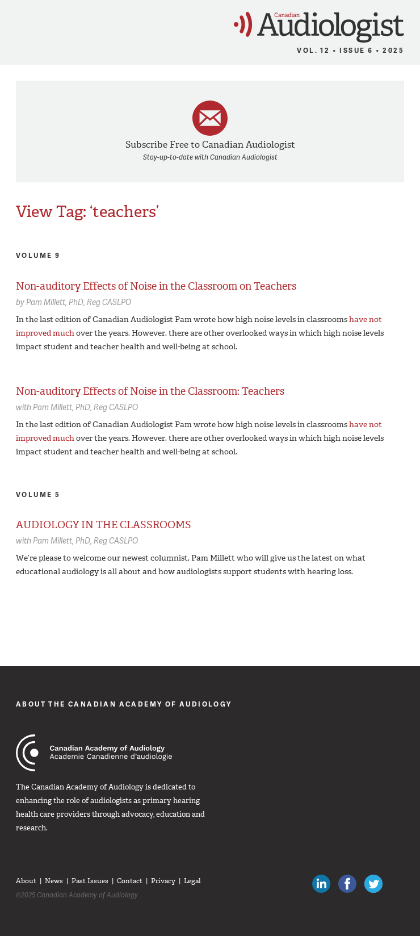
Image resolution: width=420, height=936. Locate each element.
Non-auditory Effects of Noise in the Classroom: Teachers (150, 391)
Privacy (163, 880)
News (54, 880)
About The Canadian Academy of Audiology (124, 704)
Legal (192, 880)
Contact (129, 880)
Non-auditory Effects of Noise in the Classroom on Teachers (156, 286)
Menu (14, 24)
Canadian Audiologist (319, 27)
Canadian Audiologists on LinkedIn (321, 884)
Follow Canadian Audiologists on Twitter (373, 884)
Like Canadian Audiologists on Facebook (347, 884)
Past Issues (90, 880)
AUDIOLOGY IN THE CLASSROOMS (103, 525)
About (26, 880)
